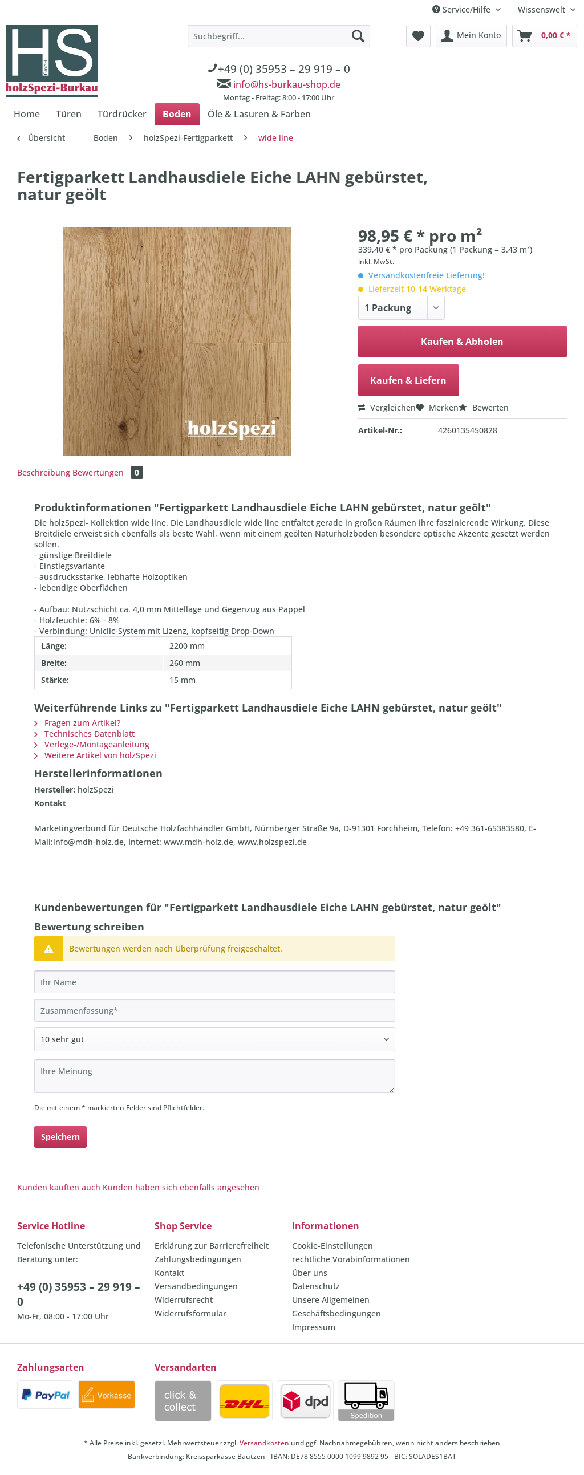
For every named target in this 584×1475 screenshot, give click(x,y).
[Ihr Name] (214, 981)
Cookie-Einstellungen (332, 1245)
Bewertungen (107, 472)
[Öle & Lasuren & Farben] (259, 114)
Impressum (313, 1327)
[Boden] (177, 114)
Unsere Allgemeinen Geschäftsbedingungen (336, 1306)
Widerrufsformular (190, 1313)
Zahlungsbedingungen (198, 1259)
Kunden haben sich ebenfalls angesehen (181, 1187)
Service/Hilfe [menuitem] (462, 9)
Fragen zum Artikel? (77, 722)
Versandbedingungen (196, 1286)
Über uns (309, 1272)
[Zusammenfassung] (214, 1010)
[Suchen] (358, 36)
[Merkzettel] (418, 36)
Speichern (60, 1136)
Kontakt (169, 1272)
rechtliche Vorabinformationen (351, 1259)
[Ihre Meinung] (214, 1076)
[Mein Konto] (471, 36)
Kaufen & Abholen (462, 341)
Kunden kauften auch (58, 1187)
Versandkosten (264, 1443)
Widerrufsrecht (184, 1299)
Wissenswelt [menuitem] (542, 9)
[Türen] (69, 114)
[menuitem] (279, 65)
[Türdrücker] (122, 114)
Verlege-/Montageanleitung (91, 744)
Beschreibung (43, 472)
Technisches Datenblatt (84, 733)
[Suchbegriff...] (279, 36)
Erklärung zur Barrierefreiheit (212, 1245)
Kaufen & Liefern (408, 380)
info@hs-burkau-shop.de (286, 84)
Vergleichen (387, 407)
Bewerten (484, 407)
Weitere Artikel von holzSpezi (95, 755)
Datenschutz (316, 1286)
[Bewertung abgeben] (214, 1039)
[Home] (27, 114)
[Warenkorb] (544, 36)
